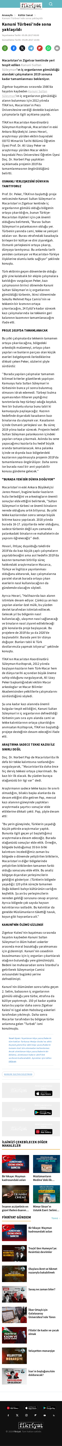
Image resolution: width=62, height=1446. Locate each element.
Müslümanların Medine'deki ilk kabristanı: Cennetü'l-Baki (46, 1178)
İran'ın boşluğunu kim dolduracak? (41, 1373)
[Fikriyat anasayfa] (19, 1093)
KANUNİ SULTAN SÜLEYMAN (18, 1074)
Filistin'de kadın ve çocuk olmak (43, 1332)
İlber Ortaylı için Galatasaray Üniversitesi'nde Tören (42, 1313)
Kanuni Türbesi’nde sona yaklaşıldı (22, 18)
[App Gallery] (43, 1131)
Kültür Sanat (25, 15)
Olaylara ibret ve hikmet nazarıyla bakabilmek (42, 1270)
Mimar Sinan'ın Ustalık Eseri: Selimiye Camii (46, 1208)
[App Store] (43, 1093)
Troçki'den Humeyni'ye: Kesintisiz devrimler (42, 1250)
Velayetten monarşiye (41, 1351)
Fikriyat (17, 1431)
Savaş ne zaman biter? (41, 1289)
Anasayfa (7, 15)
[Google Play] (43, 1112)
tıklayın (12, 1061)
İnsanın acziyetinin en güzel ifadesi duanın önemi (15, 1208)
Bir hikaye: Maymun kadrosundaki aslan (14, 1178)
